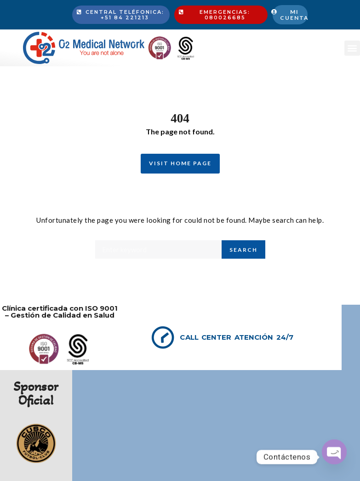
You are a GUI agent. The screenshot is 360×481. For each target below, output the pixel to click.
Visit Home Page (180, 163)
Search (243, 249)
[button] (352, 48)
